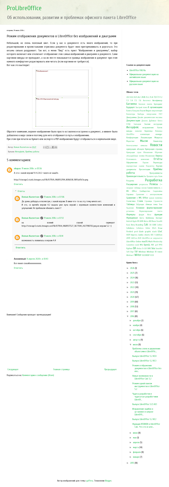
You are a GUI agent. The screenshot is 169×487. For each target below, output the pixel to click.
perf (156, 245)
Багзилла (131, 103)
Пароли (145, 163)
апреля (136, 442)
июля (135, 344)
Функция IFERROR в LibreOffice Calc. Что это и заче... (146, 425)
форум (141, 215)
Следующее (12, 369)
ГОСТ (160, 114)
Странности (158, 201)
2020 (132, 297)
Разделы (130, 180)
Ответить (18, 184)
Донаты (144, 121)
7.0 (155, 97)
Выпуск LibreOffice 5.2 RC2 (144, 419)
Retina (139, 248)
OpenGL (147, 244)
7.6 (140, 100)
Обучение (158, 152)
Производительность (136, 176)
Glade (141, 231)
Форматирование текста (150, 211)
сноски (144, 188)
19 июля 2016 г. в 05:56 (32, 168)
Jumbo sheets (144, 235)
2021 (128, 97)
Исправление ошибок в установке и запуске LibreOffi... (142, 412)
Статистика (130, 201)
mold (137, 245)
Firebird (129, 231)
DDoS (154, 228)
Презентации (144, 169)
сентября (137, 334)
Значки (147, 124)
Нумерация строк (133, 152)
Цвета (142, 218)
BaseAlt (159, 221)
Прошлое (150, 176)
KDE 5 (153, 235)
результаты (143, 184)
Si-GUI (144, 248)
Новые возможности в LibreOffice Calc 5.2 (142, 377)
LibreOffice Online (133, 241)
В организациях (155, 107)
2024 (132, 277)
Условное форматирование (149, 207)
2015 (132, 463)
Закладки (137, 124)
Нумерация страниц (153, 149)
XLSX (152, 255)
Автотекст (147, 100)
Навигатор (157, 141)
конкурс (159, 134)
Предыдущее (110, 369)
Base (154, 221)
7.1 (158, 97)
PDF (152, 245)
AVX (150, 221)
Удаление (130, 208)
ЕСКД (128, 124)
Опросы (159, 155)
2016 (132, 316)
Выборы (141, 114)
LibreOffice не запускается (152, 238)
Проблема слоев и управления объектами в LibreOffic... (146, 350)
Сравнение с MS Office (137, 197)
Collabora (130, 228)
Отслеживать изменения (137, 159)
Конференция (132, 137)
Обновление (148, 152)
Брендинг (158, 104)
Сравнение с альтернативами (149, 194)
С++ (161, 184)
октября (137, 330)
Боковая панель (145, 104)
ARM (141, 221)
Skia (153, 248)
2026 (132, 268)
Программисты (156, 173)
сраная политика (155, 198)
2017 (132, 311)
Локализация (146, 137)
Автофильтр (157, 100)
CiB (150, 225)
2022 (131, 97)
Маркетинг (130, 141)
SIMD (149, 248)
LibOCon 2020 (136, 238)
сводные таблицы (133, 188)
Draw (160, 228)
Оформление (131, 162)
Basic (128, 225)
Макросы (158, 137)
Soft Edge (130, 252)
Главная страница (61, 369)
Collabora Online (143, 228)
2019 (132, 301)
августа (137, 339)
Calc (146, 224)
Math (150, 241)
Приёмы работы (32, 151)
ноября (136, 325)
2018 (132, 306)
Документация (133, 120)
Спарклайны (157, 191)
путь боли (158, 176)
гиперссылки (151, 114)
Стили (140, 201)
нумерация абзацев (135, 149)
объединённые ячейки (135, 156)
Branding (139, 225)
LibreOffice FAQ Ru (137, 70)
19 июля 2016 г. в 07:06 (54, 197)
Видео (148, 110)
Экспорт (159, 218)
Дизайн (140, 117)
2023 (132, 282)
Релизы (154, 184)
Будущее (130, 107)
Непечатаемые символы (136, 146)
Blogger (108, 480)
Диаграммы (131, 117)
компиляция (145, 134)
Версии (142, 111)
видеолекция (157, 111)
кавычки (138, 131)
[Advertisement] (62, 342)
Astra (146, 221)
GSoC (160, 231)
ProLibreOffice (24, 8)
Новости (156, 145)
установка (130, 211)
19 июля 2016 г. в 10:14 (53, 236)
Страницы (148, 201)
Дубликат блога (155, 121)
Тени (160, 204)
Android (129, 221)
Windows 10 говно (154, 251)
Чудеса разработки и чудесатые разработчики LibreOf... (145, 396)
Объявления (150, 156)
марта (136, 447)
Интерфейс (20, 151)
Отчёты (158, 159)
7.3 (127, 100)
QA (134, 248)
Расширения (131, 184)
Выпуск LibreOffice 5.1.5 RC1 (144, 404)
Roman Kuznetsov (30, 197)
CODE (154, 225)
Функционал (132, 217)
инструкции (158, 124)
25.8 (151, 97)
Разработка (153, 180)
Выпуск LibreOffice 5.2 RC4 (144, 356)
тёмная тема (151, 204)
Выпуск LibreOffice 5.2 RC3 (144, 360)
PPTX (160, 245)
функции (158, 214)
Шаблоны (150, 218)
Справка (129, 194)
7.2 (161, 97)
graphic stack (151, 231)
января (136, 457)
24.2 (139, 97)
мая (135, 437)
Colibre (159, 225)
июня (135, 432)
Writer (138, 255)
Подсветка (150, 166)
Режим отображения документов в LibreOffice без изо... (146, 368)
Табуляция (140, 204)
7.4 (131, 100)
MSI (141, 245)
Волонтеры (130, 114)
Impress (134, 235)
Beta (133, 225)
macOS (145, 241)
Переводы (157, 162)
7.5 (135, 100)
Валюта (129, 111)
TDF (136, 251)
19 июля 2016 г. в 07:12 (54, 218)
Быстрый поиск (141, 107)
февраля (137, 452)
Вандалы (136, 111)
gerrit (136, 232)
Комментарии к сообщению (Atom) (38, 375)
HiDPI (128, 235)
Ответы (21, 191)
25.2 (147, 97)
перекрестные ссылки (135, 166)
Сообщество (145, 191)
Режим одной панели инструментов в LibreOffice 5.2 (146, 386)
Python (129, 248)
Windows (142, 251)
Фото (149, 215)
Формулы (130, 214)
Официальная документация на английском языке (144, 76)
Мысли (144, 141)
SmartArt (159, 248)
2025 (135, 97)
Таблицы (130, 204)
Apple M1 (136, 221)
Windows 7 (130, 255)
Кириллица (148, 131)
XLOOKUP (146, 255)
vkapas (17, 168)
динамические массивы (153, 117)
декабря (137, 320)
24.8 (143, 97)
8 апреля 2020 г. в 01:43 (37, 258)
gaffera (89, 480)
